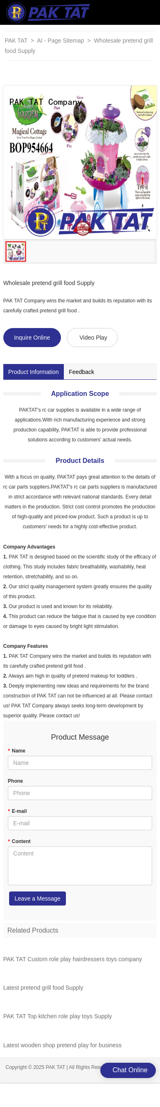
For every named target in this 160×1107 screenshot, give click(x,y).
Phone (15, 781)
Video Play (93, 337)
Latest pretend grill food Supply (43, 989)
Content (19, 841)
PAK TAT (16, 40)
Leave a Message (38, 898)
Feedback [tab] (81, 372)
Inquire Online (32, 337)
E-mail (17, 811)
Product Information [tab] (33, 372)
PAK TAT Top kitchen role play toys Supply (57, 1018)
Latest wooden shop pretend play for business (62, 1046)
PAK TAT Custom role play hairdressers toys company (72, 960)
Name (16, 751)
